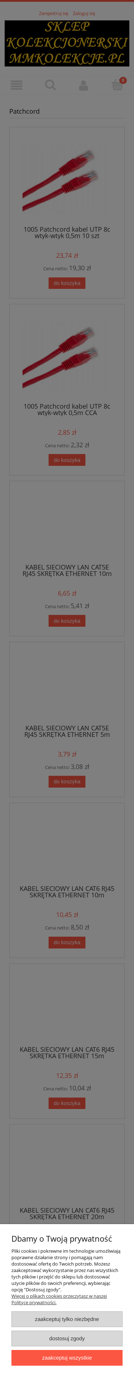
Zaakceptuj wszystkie (67, 1358)
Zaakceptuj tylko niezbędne (67, 1319)
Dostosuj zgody (67, 1338)
